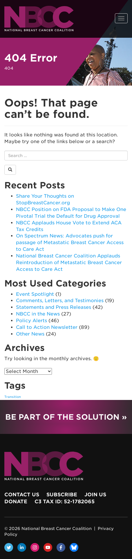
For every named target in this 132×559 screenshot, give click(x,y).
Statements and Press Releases (53, 307)
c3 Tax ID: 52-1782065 (65, 501)
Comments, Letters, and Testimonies (60, 300)
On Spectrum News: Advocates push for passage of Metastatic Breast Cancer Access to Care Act (70, 242)
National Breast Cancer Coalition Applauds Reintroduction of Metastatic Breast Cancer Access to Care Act (69, 262)
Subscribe (61, 494)
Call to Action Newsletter (46, 327)
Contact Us (21, 494)
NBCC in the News (38, 314)
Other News (30, 334)
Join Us (95, 494)
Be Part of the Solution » (66, 416)
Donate (15, 501)
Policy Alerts (31, 320)
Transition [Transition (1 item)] (12, 397)
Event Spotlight (35, 294)
